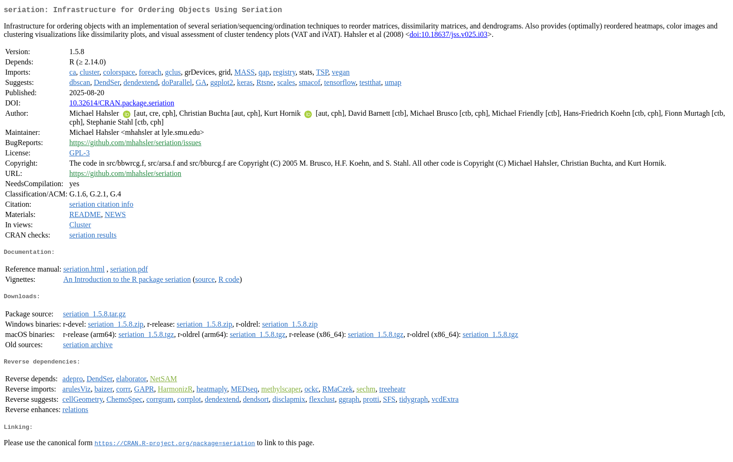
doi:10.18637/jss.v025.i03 (449, 36)
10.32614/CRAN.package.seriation (121, 105)
